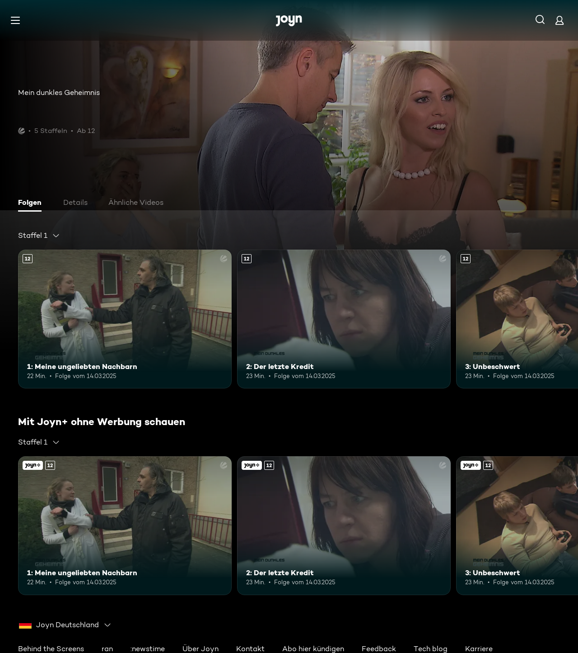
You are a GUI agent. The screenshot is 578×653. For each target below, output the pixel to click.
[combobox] (39, 235)
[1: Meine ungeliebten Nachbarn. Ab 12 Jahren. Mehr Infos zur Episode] (125, 319)
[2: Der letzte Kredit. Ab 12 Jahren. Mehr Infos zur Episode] (344, 319)
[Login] (559, 20)
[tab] (32, 203)
